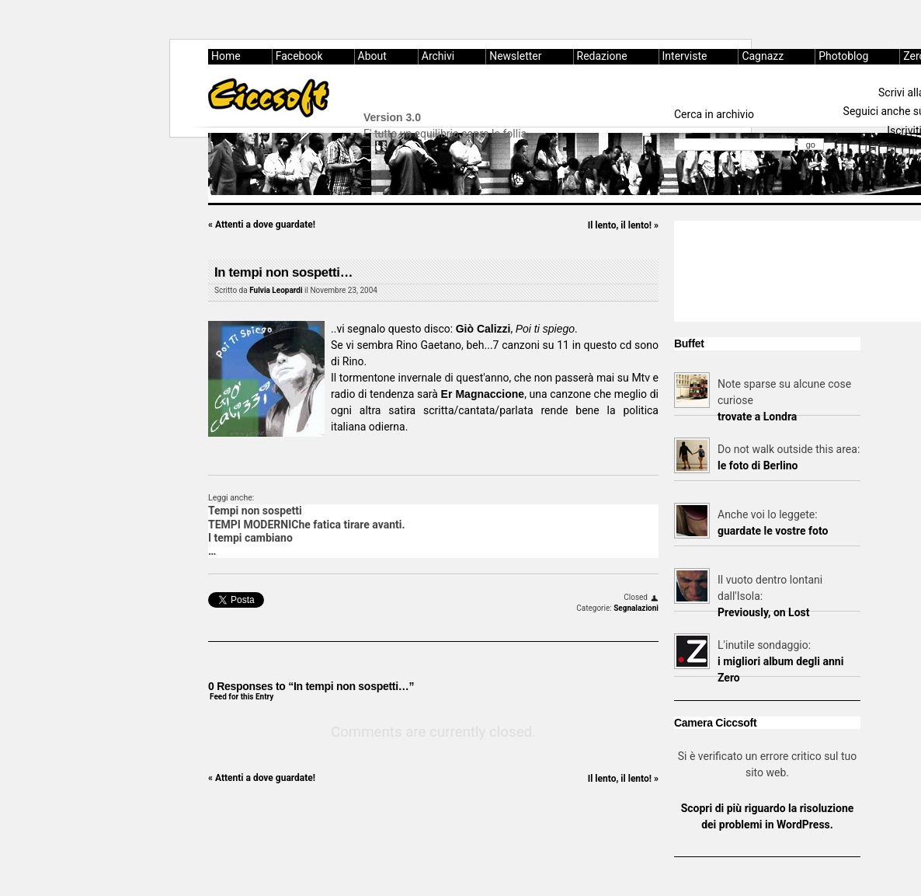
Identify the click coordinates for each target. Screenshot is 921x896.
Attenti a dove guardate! (261, 224)
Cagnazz (763, 56)
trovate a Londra (757, 416)
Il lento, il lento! (623, 225)
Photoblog (843, 56)
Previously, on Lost (764, 612)
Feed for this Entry (241, 696)
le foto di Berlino (758, 465)
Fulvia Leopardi (275, 290)
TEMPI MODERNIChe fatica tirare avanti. (306, 524)
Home (226, 56)
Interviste (684, 56)
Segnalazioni (636, 608)
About (372, 56)
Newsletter (515, 56)
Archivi (438, 56)
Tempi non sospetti (255, 510)
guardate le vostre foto (773, 531)
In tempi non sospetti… (283, 272)
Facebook (299, 56)
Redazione (602, 56)
